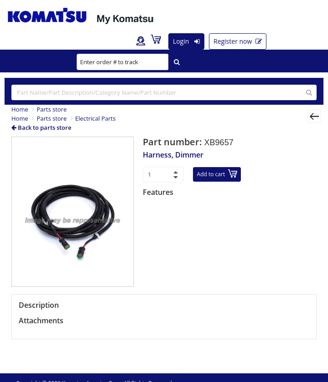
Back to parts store (41, 127)
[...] (164, 92)
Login (186, 41)
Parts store (51, 109)
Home (19, 109)
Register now (237, 41)
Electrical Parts (95, 118)
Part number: (173, 142)
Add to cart (217, 173)
